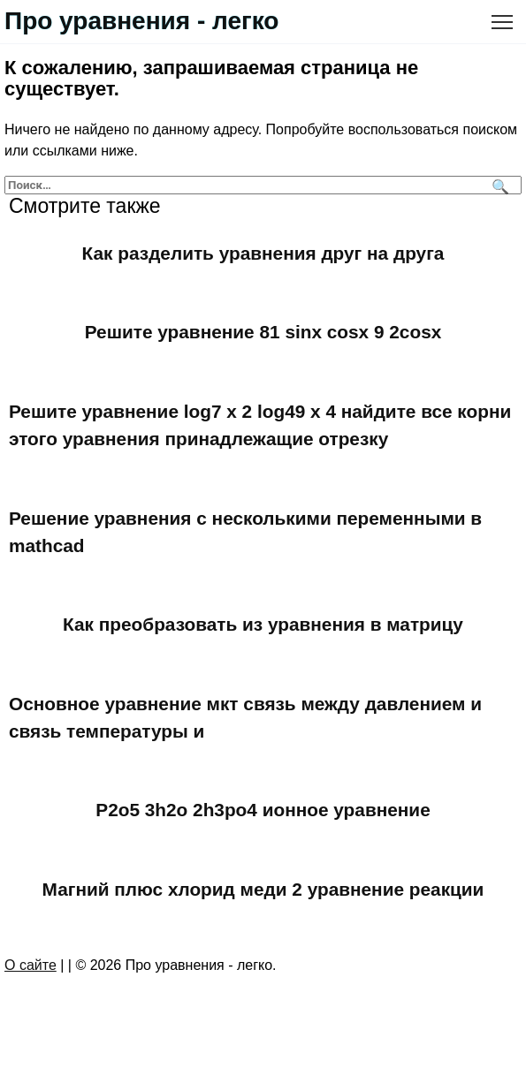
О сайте (30, 965)
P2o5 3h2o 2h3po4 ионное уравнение (262, 810)
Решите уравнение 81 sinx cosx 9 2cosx (263, 332)
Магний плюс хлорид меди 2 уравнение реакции (263, 889)
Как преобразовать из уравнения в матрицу (263, 624)
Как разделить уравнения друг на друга (263, 253)
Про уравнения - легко (141, 20)
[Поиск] (498, 185)
